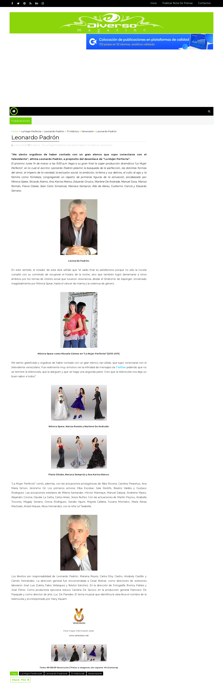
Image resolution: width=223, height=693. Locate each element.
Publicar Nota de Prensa (177, 3)
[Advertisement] (111, 75)
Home (14, 131)
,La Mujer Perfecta (55, 145)
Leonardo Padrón (54, 131)
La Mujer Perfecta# (31, 673)
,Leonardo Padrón (76, 145)
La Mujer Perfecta (31, 131)
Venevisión (88, 131)
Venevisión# (95, 673)
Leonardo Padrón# (57, 673)
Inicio (153, 3)
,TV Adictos (93, 145)
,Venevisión (106, 145)
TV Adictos (73, 131)
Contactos (204, 3)
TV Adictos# (78, 673)
